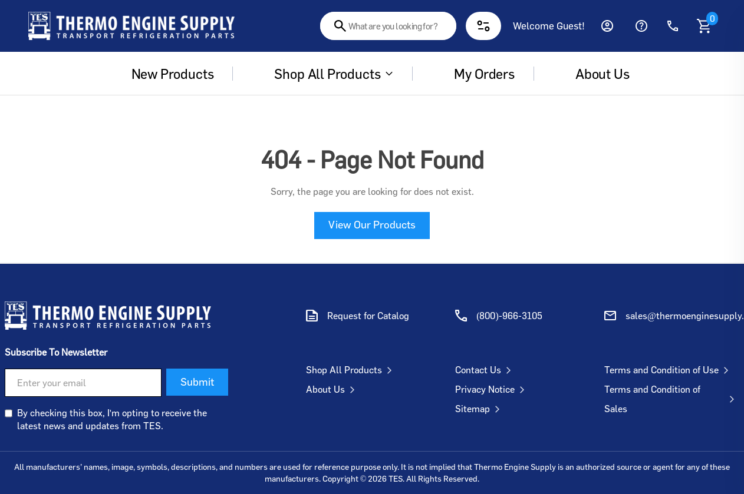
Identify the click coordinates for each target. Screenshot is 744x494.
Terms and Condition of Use (668, 370)
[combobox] (388, 26)
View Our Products (372, 224)
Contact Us (485, 370)
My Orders (475, 74)
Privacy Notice (492, 389)
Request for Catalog (368, 315)
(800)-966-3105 (509, 315)
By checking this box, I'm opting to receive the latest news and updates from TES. (112, 419)
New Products (164, 74)
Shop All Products (325, 74)
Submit (197, 381)
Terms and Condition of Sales (671, 399)
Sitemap (480, 409)
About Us (333, 389)
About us (594, 74)
